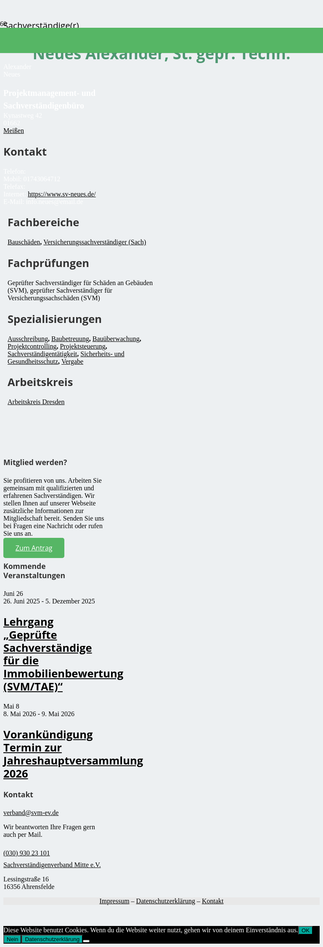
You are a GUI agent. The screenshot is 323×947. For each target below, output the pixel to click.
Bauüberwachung (116, 338)
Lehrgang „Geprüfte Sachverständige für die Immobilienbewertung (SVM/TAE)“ (63, 654)
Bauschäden (24, 242)
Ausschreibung (28, 338)
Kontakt (213, 901)
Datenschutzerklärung (165, 901)
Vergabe (72, 361)
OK (306, 930)
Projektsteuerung (82, 346)
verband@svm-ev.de (30, 812)
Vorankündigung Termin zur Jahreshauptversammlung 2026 (73, 753)
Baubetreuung (70, 338)
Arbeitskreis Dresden (36, 401)
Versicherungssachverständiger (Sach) (94, 242)
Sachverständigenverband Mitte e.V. (52, 864)
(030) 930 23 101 (26, 853)
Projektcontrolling (32, 346)
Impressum (114, 901)
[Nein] (86, 941)
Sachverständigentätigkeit (42, 353)
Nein (12, 939)
